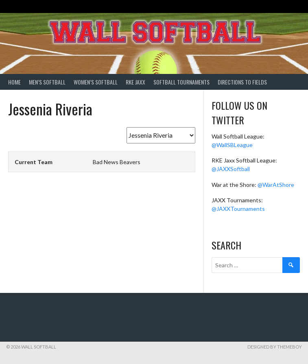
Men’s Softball (47, 82)
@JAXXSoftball (231, 168)
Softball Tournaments (181, 82)
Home (14, 82)
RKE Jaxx (135, 82)
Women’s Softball (96, 82)
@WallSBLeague (232, 144)
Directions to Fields (242, 82)
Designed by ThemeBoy (274, 346)
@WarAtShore (276, 184)
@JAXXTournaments (238, 208)
